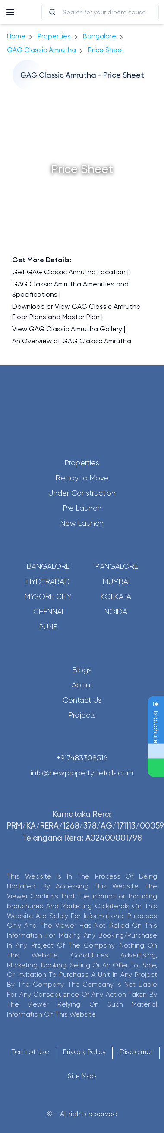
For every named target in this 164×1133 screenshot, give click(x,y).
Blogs (82, 669)
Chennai (48, 611)
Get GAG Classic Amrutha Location (69, 272)
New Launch (82, 523)
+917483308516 (82, 757)
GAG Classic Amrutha (41, 50)
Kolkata (116, 596)
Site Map (82, 1076)
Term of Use (30, 1052)
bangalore (99, 36)
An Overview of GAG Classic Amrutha (71, 341)
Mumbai (116, 581)
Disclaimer (136, 1052)
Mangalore (116, 566)
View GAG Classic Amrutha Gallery (67, 329)
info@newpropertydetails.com (82, 773)
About (82, 685)
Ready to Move (82, 478)
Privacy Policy (84, 1052)
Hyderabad (48, 581)
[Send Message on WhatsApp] (156, 767)
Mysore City (48, 596)
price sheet (106, 50)
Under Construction (82, 493)
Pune (48, 626)
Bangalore (48, 566)
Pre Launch (82, 508)
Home (16, 36)
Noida (115, 611)
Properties (54, 36)
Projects (82, 715)
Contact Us (82, 700)
